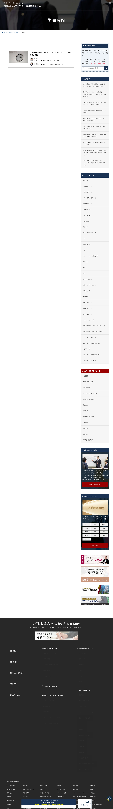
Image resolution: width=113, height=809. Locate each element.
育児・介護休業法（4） (90, 233)
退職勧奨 (85, 411)
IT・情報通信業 (81, 652)
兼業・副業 (93, 770)
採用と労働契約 (11, 747)
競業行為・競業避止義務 (80, 758)
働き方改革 (93, 758)
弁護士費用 (11, 671)
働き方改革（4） (88, 314)
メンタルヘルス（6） (89, 320)
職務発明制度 (43, 770)
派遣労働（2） (87, 296)
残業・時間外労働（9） (90, 198)
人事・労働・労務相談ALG (56, 786)
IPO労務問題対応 (88, 440)
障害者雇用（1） (88, 308)
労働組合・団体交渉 (89, 399)
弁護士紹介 (45, 663)
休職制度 (42, 751)
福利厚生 (59, 770)
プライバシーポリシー (96, 794)
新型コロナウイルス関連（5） (91, 355)
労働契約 (25, 747)
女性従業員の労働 (45, 754)
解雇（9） (86, 267)
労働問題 (85, 376)
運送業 (78, 667)
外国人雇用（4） (88, 192)
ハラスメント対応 (61, 754)
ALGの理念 (45, 656)
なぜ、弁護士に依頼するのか (49, 701)
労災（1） (86, 273)
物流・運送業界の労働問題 (84, 728)
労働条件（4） (87, 244)
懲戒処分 (92, 751)
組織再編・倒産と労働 (79, 766)
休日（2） (86, 250)
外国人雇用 (26, 766)
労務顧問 (44, 694)
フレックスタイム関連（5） (91, 256)
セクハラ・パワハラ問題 (90, 393)
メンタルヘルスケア (78, 754)
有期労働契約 (43, 762)
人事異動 (75, 751)
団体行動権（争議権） (46, 758)
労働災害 (9, 766)
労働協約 (92, 754)
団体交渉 (25, 758)
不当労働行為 (60, 758)
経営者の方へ (45, 690)
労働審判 (85, 422)
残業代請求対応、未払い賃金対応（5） (94, 326)
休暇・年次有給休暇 (28, 751)
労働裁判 (85, 428)
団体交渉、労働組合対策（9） (91, 343)
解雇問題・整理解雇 (89, 416)
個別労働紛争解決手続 (96, 766)
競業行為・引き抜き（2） (90, 285)
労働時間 (75, 747)
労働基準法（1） (88, 186)
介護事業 (79, 660)
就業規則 (85, 434)
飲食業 (78, 663)
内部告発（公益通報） (79, 762)
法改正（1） (86, 180)
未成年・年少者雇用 (45, 766)
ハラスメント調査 (81, 732)
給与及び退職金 (11, 751)
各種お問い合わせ (13, 679)
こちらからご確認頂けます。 (98, 63)
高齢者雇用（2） (88, 302)
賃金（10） (86, 227)
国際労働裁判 (10, 773)
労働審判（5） (87, 349)
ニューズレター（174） (90, 360)
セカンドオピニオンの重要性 (49, 698)
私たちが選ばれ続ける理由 (49, 660)
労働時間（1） (87, 209)
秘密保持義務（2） (88, 279)
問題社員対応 (87, 387)
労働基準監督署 (27, 770)
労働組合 (9, 758)
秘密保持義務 (10, 762)
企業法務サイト (56, 782)
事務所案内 (11, 649)
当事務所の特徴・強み (48, 652)
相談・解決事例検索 (49, 675)
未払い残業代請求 (88, 382)
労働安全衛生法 (44, 747)
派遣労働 (92, 747)
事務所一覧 (11, 656)
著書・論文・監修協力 (14, 664)
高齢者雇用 (26, 754)
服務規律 (59, 762)
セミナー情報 (45, 667)
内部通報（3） (87, 291)
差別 (8, 770)
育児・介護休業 (61, 751)
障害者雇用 (60, 766)
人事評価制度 (76, 770)
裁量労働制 (26, 762)
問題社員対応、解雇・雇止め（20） (93, 331)
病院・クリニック (81, 656)
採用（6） (86, 238)
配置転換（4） (87, 215)
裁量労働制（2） (88, 203)
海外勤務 (92, 762)
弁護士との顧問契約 (47, 686)
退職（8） (86, 262)
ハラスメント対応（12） (90, 337)
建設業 (78, 671)
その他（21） (87, 221)
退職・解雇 (10, 754)
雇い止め (85, 405)
